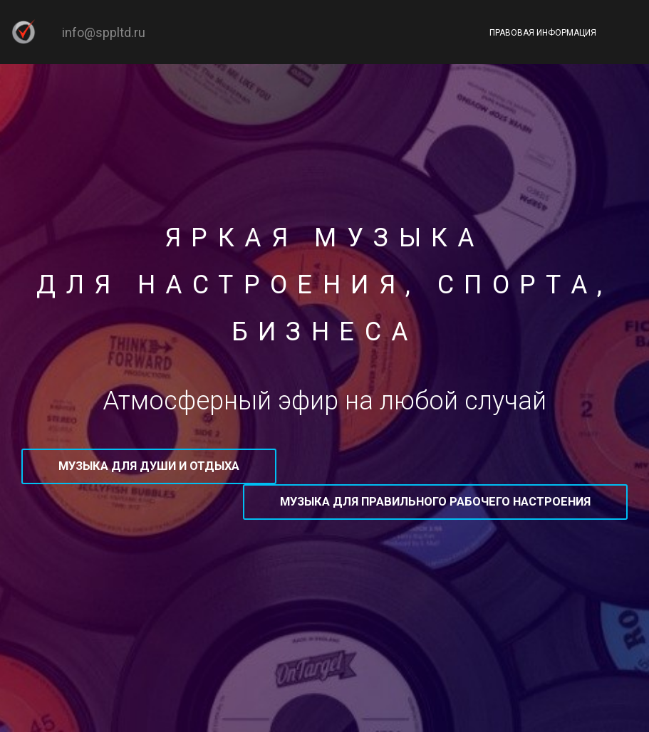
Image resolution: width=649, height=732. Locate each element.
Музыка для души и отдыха (148, 466)
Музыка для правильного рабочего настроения (435, 501)
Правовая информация (542, 33)
